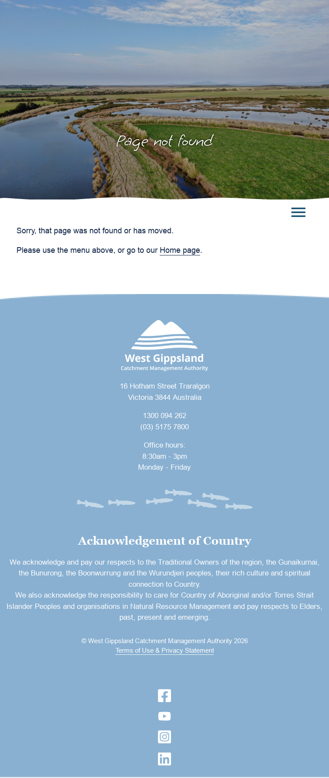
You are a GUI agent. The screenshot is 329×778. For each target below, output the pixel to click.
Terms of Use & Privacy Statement (164, 650)
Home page (180, 250)
